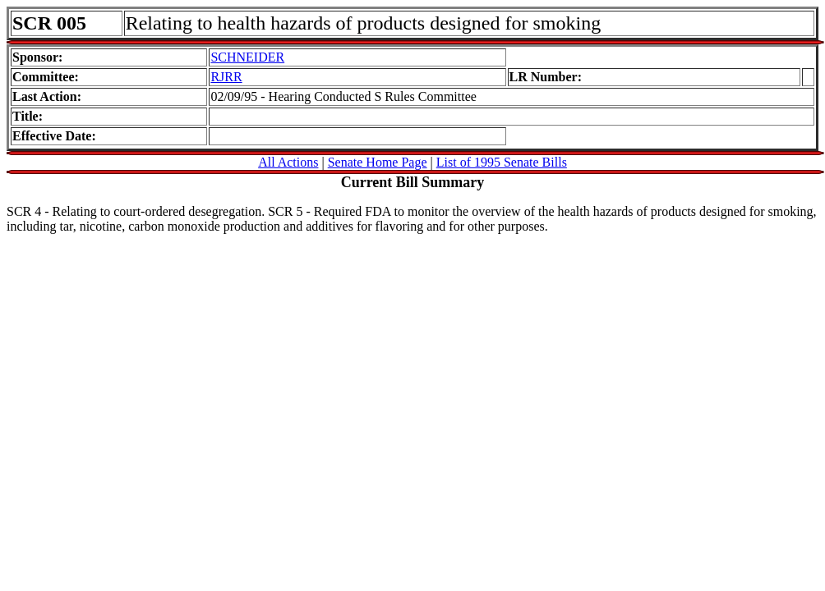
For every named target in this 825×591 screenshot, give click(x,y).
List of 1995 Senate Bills (501, 162)
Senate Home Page (377, 162)
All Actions (288, 162)
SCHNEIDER (247, 57)
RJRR (226, 77)
